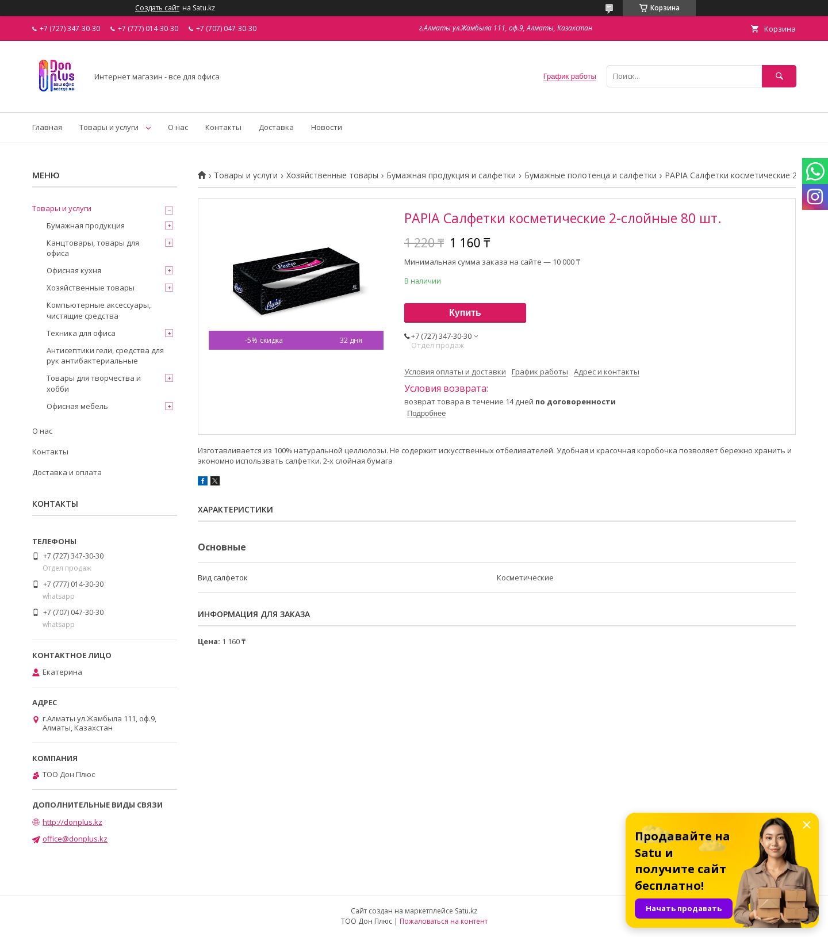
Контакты (223, 127)
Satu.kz (466, 911)
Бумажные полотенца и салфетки (590, 175)
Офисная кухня (74, 270)
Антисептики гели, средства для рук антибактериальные (105, 355)
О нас (178, 127)
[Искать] (779, 76)
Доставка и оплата (67, 472)
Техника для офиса (81, 333)
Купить (465, 313)
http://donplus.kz (72, 822)
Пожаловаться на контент (444, 921)
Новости (326, 127)
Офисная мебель (77, 406)
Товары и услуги (109, 127)
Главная (47, 127)
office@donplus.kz (75, 838)
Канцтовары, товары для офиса (93, 248)
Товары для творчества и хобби (94, 383)
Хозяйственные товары (332, 175)
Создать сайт (157, 8)
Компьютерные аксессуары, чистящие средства (99, 310)
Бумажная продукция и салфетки (451, 175)
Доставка (276, 127)
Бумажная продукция (86, 225)
